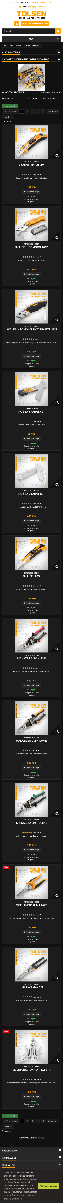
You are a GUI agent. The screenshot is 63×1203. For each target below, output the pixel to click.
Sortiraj (5, 98)
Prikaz (35, 98)
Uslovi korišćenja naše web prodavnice (25, 59)
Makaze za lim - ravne (31, 741)
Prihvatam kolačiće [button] (48, 1186)
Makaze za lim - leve (31, 658)
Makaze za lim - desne (31, 823)
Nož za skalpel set (31, 412)
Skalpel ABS (31, 576)
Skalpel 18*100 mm (31, 165)
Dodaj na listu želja (31, 199)
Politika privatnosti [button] (13, 1199)
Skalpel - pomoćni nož (31, 247)
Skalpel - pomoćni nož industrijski (31, 329)
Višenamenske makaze (31, 905)
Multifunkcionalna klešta (31, 1070)
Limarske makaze (31, 987)
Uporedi (32, 201)
